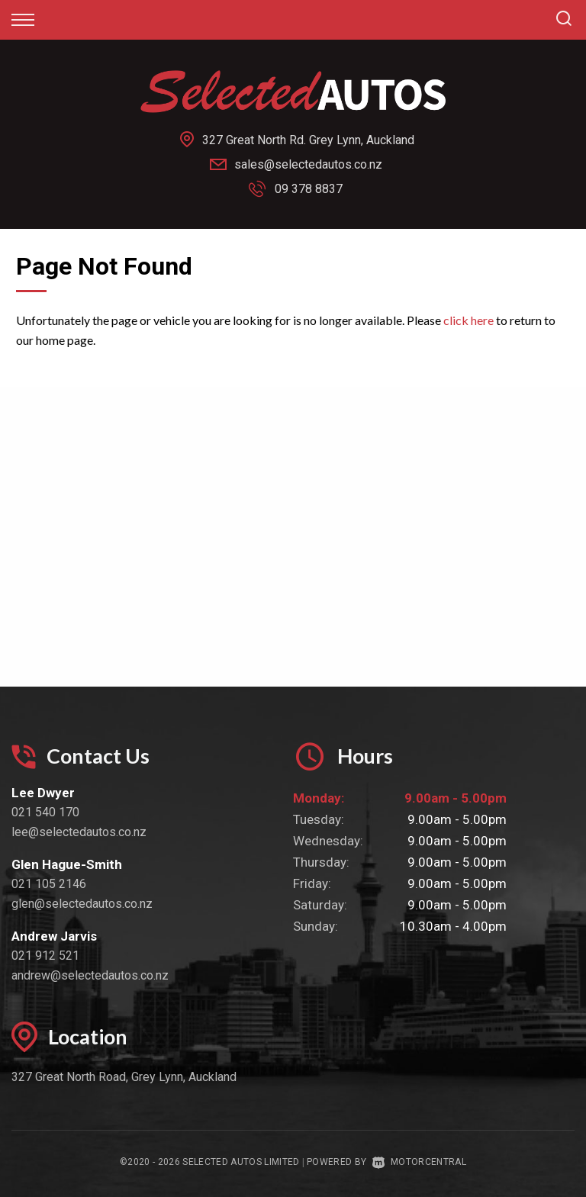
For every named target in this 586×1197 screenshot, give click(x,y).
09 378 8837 (309, 189)
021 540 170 (45, 812)
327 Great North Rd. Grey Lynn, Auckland (308, 140)
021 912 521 (45, 955)
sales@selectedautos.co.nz (308, 164)
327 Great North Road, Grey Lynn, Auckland (124, 1077)
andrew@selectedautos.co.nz (90, 975)
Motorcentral (419, 1162)
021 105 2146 (48, 884)
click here (468, 320)
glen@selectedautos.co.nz (82, 903)
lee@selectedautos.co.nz (78, 832)
